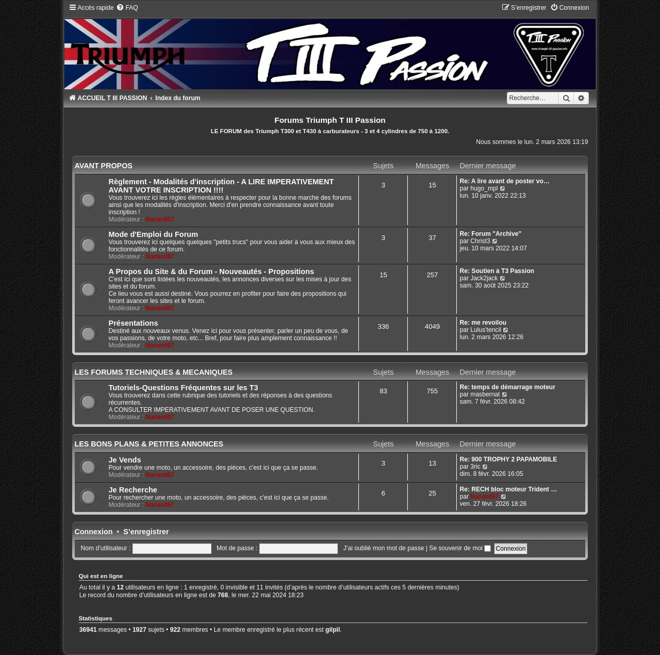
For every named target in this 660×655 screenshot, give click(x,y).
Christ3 (480, 241)
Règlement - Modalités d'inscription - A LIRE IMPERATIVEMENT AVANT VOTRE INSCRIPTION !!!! (221, 186)
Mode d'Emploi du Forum (154, 234)
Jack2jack (484, 278)
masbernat (485, 394)
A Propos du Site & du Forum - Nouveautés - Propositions (212, 271)
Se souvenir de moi (460, 548)
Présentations (133, 323)
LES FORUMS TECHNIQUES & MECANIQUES (154, 372)
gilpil (332, 629)
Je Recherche (133, 490)
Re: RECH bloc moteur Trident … (508, 489)
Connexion (94, 532)
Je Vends (125, 460)
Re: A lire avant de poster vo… (504, 181)
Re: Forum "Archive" (490, 233)
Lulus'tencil (485, 329)
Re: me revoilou (482, 322)
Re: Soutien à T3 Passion (496, 271)
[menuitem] (127, 7)
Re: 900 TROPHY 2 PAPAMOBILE (508, 459)
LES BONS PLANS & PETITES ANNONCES (149, 444)
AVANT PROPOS (104, 166)
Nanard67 (159, 219)
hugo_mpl (484, 188)
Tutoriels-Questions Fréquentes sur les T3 (183, 388)
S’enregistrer (146, 532)
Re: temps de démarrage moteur (507, 387)
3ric (475, 466)
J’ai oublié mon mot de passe (383, 548)
